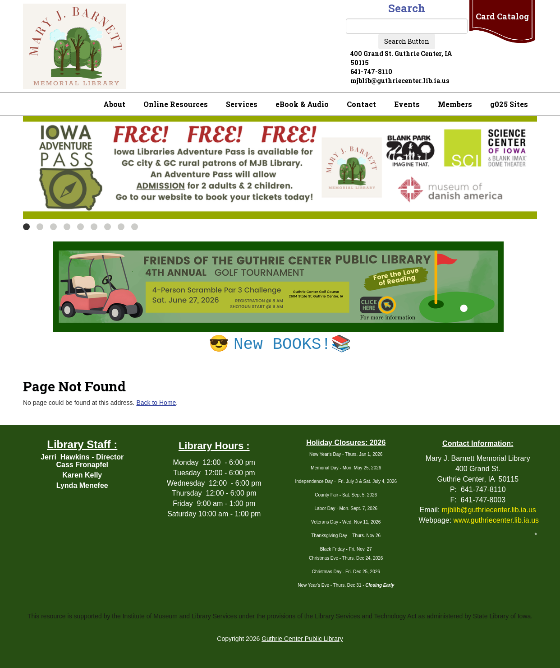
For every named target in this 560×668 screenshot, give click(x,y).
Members (455, 104)
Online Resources (175, 104)
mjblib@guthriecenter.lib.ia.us (489, 510)
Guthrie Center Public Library (302, 638)
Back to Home (156, 402)
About (114, 104)
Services (241, 104)
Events (407, 104)
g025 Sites (509, 104)
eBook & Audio (302, 104)
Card (502, 16)
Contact (361, 104)
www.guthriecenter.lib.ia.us (496, 520)
